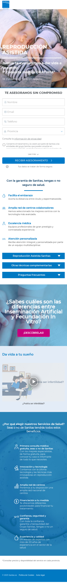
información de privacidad (27, 138)
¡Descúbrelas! (34, 332)
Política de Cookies (26, 575)
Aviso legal (40, 575)
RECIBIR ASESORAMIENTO (33, 160)
